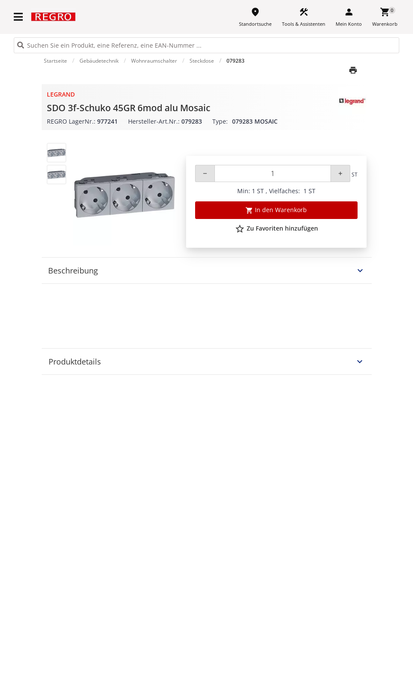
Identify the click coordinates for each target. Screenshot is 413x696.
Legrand (61, 94)
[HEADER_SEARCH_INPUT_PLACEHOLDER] (206, 45)
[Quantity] (272, 173)
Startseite (55, 60)
